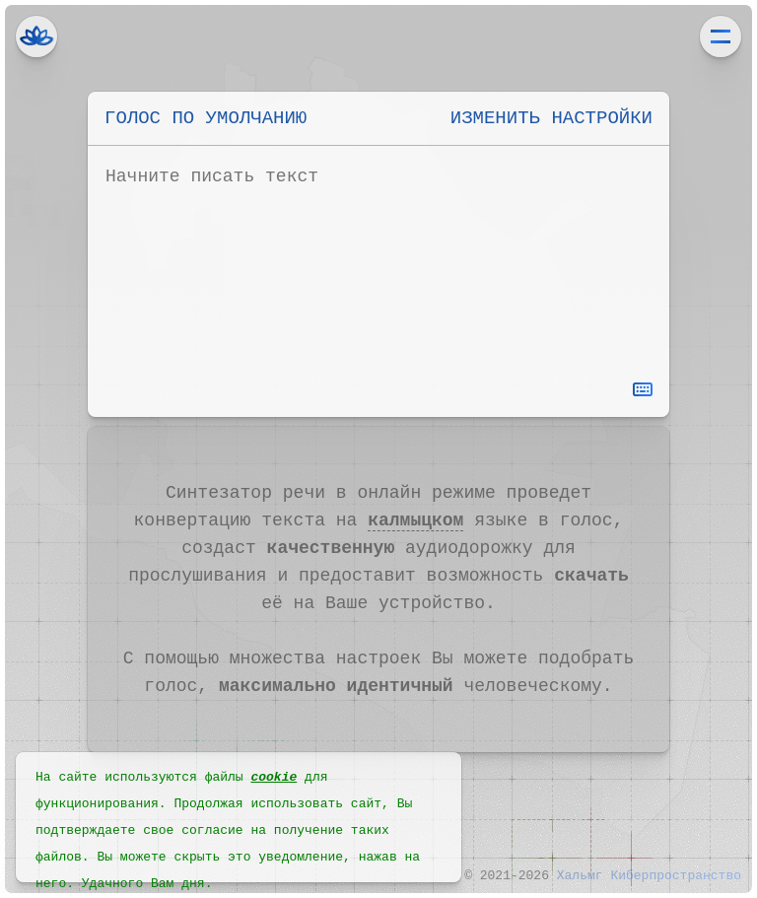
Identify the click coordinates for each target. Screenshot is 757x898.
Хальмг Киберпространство (36, 36)
